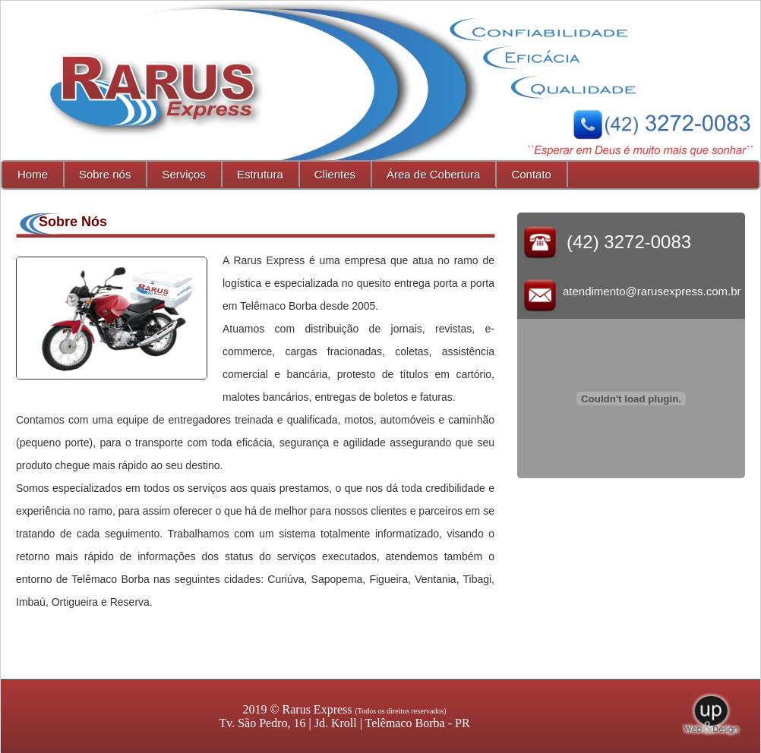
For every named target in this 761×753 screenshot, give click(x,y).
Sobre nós (105, 174)
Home (32, 174)
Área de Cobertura (433, 174)
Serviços (184, 174)
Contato (531, 174)
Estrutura (260, 174)
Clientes (334, 174)
